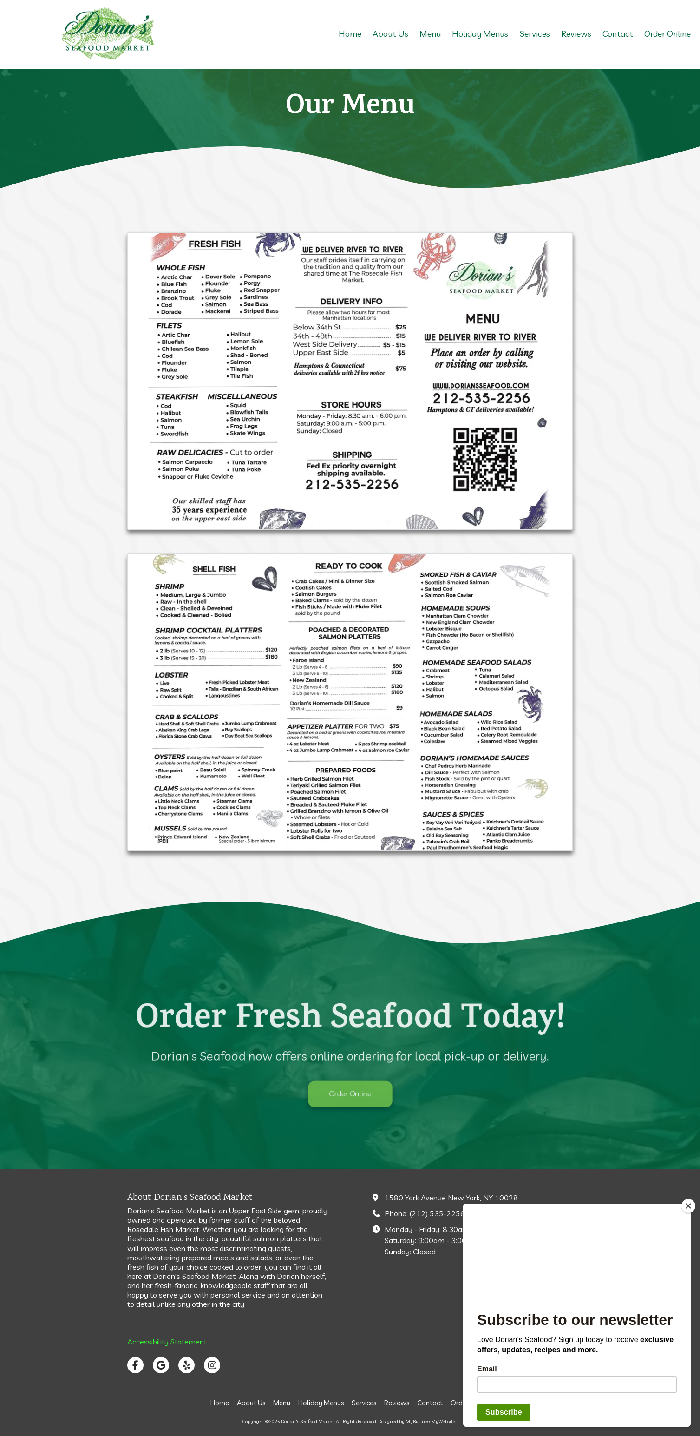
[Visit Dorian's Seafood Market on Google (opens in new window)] (161, 1365)
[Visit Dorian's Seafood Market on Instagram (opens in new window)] (212, 1365)
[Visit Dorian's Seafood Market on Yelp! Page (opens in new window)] (186, 1365)
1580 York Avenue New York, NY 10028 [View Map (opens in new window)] (451, 1197)
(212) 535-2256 (437, 1213)
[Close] (688, 1206)
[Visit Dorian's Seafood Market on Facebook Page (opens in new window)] (135, 1365)
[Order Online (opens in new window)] (667, 34)
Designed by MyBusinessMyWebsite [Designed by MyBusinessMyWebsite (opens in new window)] (416, 1421)
